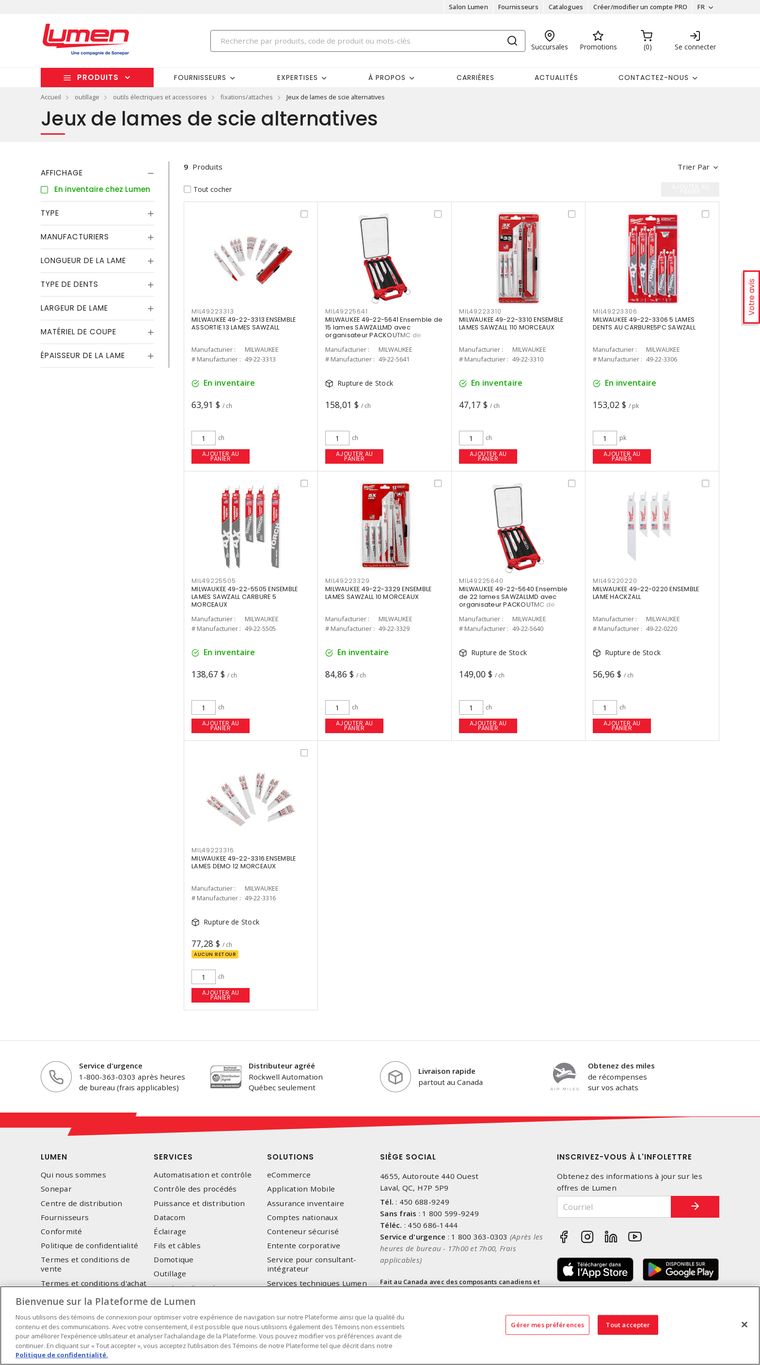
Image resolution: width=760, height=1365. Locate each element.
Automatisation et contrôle (203, 1174)
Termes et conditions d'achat (93, 1283)
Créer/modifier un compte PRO (640, 6)
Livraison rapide (446, 1071)
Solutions (290, 1157)
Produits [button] (98, 77)
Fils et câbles (177, 1245)
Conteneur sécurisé (303, 1231)
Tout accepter (628, 1324)
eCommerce (289, 1174)
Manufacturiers (75, 237)
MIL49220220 (615, 581)
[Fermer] (744, 1324)
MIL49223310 (480, 311)
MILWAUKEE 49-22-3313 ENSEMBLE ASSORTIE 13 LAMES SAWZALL (243, 323)
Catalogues (566, 6)
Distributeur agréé (282, 1065)
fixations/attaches (247, 97)
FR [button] (701, 6)
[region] (380, 1325)
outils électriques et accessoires (160, 97)
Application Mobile (301, 1188)
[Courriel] (614, 1207)
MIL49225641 (346, 311)
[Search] (367, 41)
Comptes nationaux (302, 1217)
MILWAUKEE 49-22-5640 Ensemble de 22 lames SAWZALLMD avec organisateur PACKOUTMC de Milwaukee (513, 600)
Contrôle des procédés (195, 1188)
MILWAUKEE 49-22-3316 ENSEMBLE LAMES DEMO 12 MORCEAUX (243, 862)
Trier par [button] (694, 167)
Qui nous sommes (73, 1174)
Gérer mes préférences (547, 1324)
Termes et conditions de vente (85, 1264)
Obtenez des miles (621, 1065)
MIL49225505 (213, 581)
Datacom (169, 1217)
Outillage (170, 1273)
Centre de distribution (82, 1203)
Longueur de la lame (83, 260)
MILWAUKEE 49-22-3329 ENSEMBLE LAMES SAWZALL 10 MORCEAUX (378, 593)
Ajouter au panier (220, 456)
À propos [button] (387, 77)
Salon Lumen (468, 6)
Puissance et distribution (199, 1203)
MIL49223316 (212, 850)
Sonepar (56, 1188)
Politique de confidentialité (89, 1245)
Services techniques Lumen (317, 1283)
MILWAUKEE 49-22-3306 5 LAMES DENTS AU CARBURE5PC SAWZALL (644, 323)
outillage (87, 97)
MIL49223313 (212, 311)
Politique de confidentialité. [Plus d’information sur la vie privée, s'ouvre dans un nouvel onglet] (62, 1354)
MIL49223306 (615, 311)
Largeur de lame (74, 308)
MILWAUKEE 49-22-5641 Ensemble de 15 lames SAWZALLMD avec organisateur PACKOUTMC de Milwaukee (384, 331)
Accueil (51, 97)
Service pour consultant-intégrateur (312, 1264)
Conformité (61, 1231)
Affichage (62, 173)
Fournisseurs (518, 6)
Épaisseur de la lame (83, 355)
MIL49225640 (481, 581)
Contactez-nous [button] (653, 77)
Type (50, 213)
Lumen (54, 1157)
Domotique (173, 1259)
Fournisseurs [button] (200, 77)
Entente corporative (304, 1245)
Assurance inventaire (306, 1203)
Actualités (556, 77)
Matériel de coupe (78, 332)
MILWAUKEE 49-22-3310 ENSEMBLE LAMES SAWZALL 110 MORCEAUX (511, 323)
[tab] (97, 173)
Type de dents (69, 284)
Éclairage (170, 1231)
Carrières (475, 77)
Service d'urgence (110, 1065)
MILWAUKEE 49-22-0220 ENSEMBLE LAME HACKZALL (646, 593)
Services (173, 1157)
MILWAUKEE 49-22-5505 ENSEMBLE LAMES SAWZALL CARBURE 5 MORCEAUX (244, 597)
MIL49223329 (347, 581)
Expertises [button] (297, 77)
